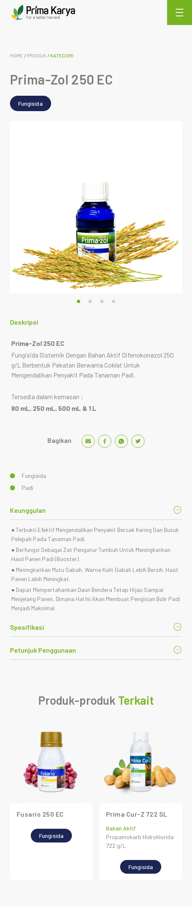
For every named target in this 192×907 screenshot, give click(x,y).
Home (16, 55)
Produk (37, 55)
